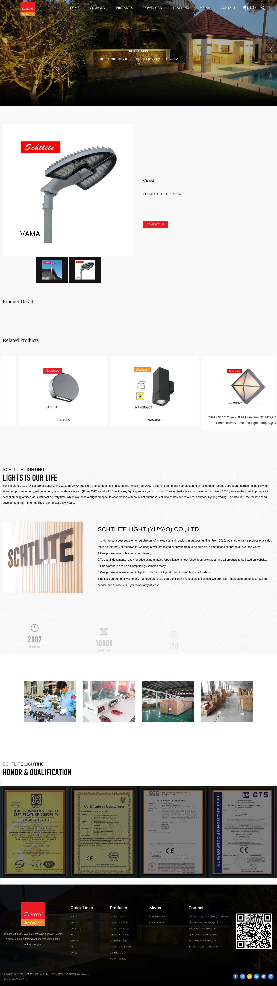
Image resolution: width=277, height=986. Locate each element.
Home (74, 8)
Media (205, 8)
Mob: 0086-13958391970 (203, 934)
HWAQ (84, 974)
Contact (228, 8)
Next (0, 881)
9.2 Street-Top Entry (139, 59)
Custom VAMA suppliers (76, 485)
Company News (158, 916)
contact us (155, 224)
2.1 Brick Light (117, 952)
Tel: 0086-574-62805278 (202, 928)
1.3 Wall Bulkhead (119, 934)
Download (152, 8)
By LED (133, 51)
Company (97, 8)
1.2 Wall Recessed (119, 928)
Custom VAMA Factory (15, 979)
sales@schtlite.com (203, 946)
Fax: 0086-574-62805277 (202, 940)
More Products (118, 958)
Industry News (157, 922)
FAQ (73, 934)
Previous (0, 782)
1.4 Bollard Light (119, 940)
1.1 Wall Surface (119, 922)
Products (124, 8)
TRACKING (181, 8)
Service (74, 940)
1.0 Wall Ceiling (118, 916)
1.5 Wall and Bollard (121, 946)
